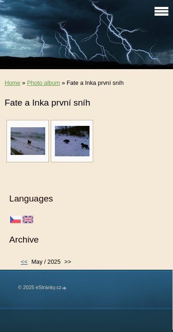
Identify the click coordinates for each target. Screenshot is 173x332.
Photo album (43, 82)
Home (12, 82)
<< (24, 261)
